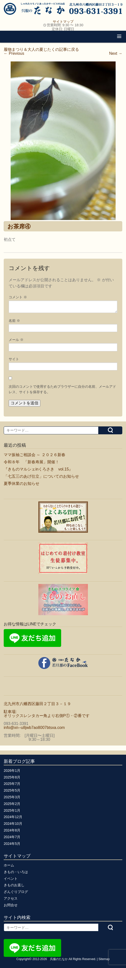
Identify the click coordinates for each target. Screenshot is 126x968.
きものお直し (14, 885)
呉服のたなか (59, 959)
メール (16, 340)
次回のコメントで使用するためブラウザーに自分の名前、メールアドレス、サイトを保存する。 (62, 389)
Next (115, 53)
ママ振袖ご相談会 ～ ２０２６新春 (34, 455)
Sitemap (104, 959)
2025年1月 (12, 810)
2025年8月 (12, 777)
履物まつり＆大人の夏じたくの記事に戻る (41, 49)
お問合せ (11, 905)
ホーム (9, 865)
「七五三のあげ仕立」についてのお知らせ (41, 476)
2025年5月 (12, 790)
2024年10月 (13, 824)
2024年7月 (12, 837)
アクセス (11, 898)
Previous (14, 53)
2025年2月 (12, 804)
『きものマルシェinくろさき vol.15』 (38, 469)
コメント (18, 297)
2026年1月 (12, 771)
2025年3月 (12, 797)
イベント (11, 879)
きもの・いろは (16, 872)
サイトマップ (63, 22)
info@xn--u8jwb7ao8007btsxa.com (34, 727)
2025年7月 (12, 784)
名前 (14, 321)
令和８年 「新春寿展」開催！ (31, 462)
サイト (14, 359)
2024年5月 (12, 844)
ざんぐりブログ (16, 892)
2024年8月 (12, 830)
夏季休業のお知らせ (21, 483)
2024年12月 (13, 817)
